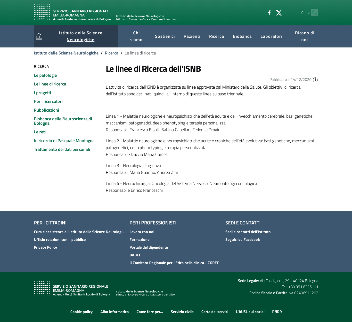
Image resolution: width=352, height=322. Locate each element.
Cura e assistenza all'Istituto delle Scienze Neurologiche (80, 232)
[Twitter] (269, 12)
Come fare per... (150, 311)
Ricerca (111, 53)
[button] (315, 79)
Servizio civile (182, 311)
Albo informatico (114, 311)
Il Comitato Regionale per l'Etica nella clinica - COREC (174, 263)
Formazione (139, 239)
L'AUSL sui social (250, 311)
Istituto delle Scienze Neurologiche (66, 53)
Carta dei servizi (214, 311)
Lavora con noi (142, 232)
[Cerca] (312, 12)
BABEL (135, 255)
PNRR (277, 311)
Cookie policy (81, 311)
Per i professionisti (153, 222)
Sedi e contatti (243, 222)
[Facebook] (260, 12)
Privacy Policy (45, 247)
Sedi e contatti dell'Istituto (248, 232)
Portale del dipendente (149, 247)
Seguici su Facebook (242, 239)
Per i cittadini (50, 222)
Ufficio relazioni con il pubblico (60, 239)
